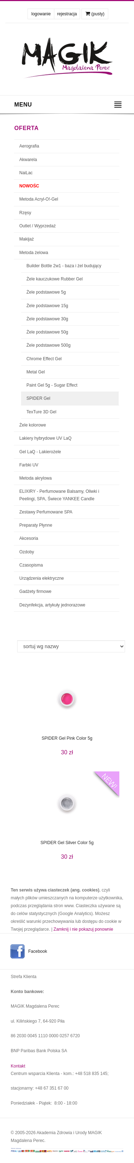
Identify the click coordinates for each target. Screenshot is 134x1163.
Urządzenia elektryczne (41, 578)
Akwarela (28, 159)
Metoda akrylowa (35, 478)
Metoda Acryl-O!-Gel (38, 199)
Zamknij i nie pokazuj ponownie (83, 929)
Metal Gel (35, 371)
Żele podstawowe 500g (48, 345)
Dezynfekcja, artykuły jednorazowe (52, 605)
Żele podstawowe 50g (47, 332)
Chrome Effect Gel (43, 358)
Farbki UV (28, 464)
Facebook (37, 951)
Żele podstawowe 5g (46, 292)
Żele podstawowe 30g (47, 318)
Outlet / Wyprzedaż (37, 225)
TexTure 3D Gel (41, 411)
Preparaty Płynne (35, 525)
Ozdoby (26, 551)
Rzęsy (25, 212)
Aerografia (29, 146)
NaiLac (26, 172)
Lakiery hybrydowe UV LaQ (45, 438)
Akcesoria (28, 538)
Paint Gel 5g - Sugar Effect (52, 385)
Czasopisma (31, 565)
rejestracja (67, 13)
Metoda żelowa (33, 252)
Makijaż (26, 239)
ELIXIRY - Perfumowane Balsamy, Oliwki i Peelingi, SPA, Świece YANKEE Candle (59, 495)
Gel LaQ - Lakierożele (40, 451)
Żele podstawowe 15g (47, 305)
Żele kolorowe (32, 425)
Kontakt (18, 1066)
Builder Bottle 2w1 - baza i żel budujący (63, 265)
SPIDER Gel (38, 398)
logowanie (41, 13)
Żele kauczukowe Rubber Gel (54, 278)
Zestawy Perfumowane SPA (46, 512)
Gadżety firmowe (35, 591)
